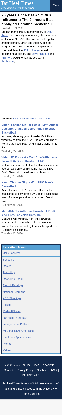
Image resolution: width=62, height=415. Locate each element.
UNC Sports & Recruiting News (17, 7)
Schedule (8, 259)
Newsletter (49, 365)
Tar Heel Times (17, 3)
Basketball (19, 118)
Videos (7, 350)
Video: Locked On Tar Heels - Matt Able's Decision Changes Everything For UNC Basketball (29, 128)
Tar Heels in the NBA (15, 317)
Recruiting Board (13, 279)
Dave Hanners (40, 53)
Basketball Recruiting (38, 118)
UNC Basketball (12, 253)
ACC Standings (12, 298)
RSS (54, 370)
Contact (8, 370)
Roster (7, 266)
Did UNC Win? (31, 375)
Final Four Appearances (17, 337)
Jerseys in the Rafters (16, 324)
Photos (7, 343)
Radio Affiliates (12, 311)
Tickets (7, 304)
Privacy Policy (25, 370)
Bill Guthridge (32, 50)
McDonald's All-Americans (18, 330)
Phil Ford (6, 57)
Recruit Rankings (13, 285)
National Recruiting (14, 292)
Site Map (42, 370)
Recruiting (9, 272)
